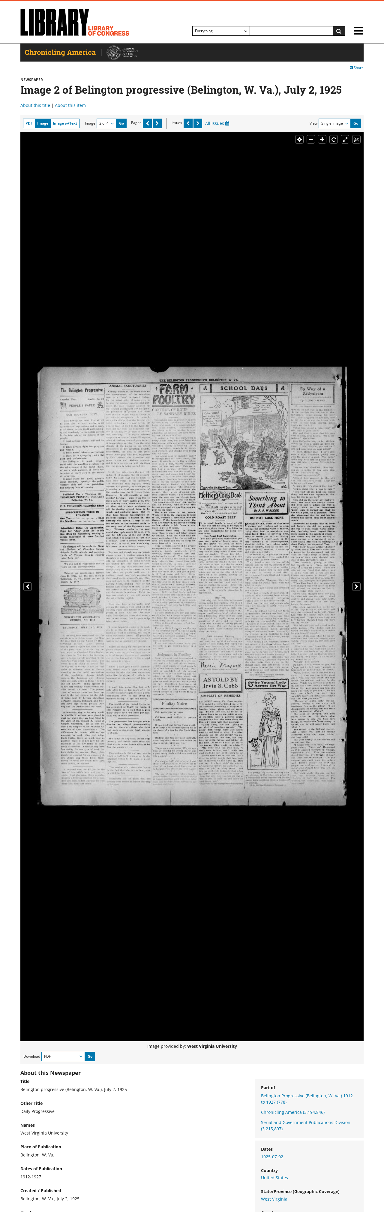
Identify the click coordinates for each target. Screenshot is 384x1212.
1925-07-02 (272, 1156)
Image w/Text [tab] (65, 123)
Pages (136, 122)
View (313, 123)
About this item (70, 105)
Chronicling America (293, 1112)
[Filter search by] (221, 30)
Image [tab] (42, 123)
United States (274, 1177)
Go (121, 123)
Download (31, 1056)
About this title (35, 105)
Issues (177, 122)
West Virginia (274, 1199)
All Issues (217, 123)
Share (357, 67)
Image (90, 123)
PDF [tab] (29, 123)
